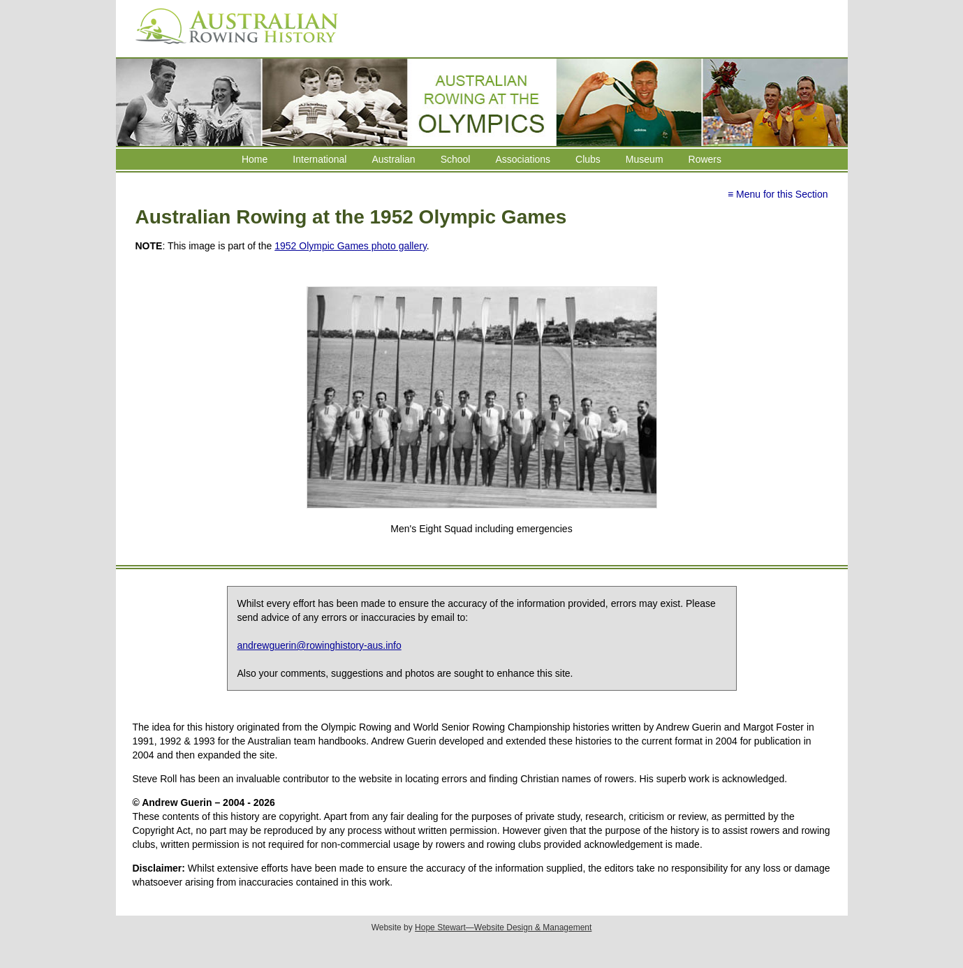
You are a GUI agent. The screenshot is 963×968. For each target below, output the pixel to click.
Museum (644, 159)
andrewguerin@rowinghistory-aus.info (319, 645)
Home (254, 159)
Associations (522, 159)
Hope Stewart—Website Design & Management (503, 927)
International (319, 159)
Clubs (588, 159)
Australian (393, 159)
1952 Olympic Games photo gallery (350, 245)
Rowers (705, 159)
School (456, 159)
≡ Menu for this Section (778, 194)
